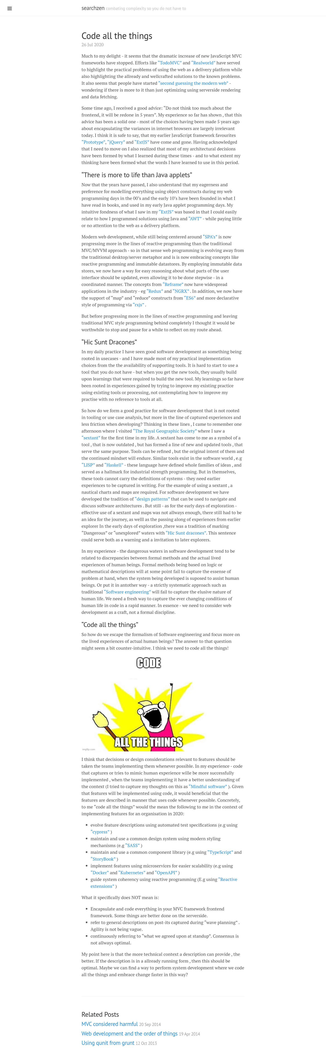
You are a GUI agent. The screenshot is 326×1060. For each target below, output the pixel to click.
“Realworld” (203, 63)
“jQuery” (116, 142)
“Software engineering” (127, 592)
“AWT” (195, 218)
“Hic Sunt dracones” (186, 533)
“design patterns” (152, 499)
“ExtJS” (141, 142)
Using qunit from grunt (119, 1042)
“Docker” (100, 872)
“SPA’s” (210, 237)
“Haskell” (113, 465)
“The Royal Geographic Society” (165, 431)
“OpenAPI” (166, 872)
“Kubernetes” (131, 872)
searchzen (93, 8)
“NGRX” (181, 291)
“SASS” (132, 845)
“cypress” (100, 832)
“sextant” (91, 438)
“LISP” (88, 465)
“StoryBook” (103, 859)
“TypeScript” (220, 852)
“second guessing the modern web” (193, 83)
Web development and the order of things (141, 1033)
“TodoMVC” (170, 63)
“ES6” (190, 298)
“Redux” (154, 291)
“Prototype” (93, 142)
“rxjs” (138, 305)
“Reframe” (173, 284)
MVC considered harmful (121, 1024)
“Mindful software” (208, 786)
